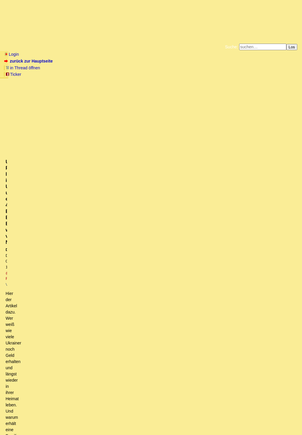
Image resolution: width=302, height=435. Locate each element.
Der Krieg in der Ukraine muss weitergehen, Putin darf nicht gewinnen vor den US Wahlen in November (116, 250)
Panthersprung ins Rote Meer (40, 239)
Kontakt (54, 419)
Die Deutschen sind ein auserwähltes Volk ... (53, 333)
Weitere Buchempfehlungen (163, 73)
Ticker (100, 61)
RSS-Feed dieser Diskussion (271, 151)
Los (292, 47)
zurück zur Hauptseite (29, 61)
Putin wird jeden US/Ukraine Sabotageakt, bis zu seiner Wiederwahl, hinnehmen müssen (110, 194)
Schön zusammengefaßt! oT (55, 311)
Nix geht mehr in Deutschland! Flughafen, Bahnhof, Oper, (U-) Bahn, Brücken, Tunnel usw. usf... (100, 344)
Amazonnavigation (208, 73)
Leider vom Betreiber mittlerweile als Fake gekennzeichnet (83, 283)
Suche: (231, 47)
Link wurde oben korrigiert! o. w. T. (44, 172)
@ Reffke (83, 99)
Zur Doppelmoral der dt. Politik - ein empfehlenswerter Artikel (68, 378)
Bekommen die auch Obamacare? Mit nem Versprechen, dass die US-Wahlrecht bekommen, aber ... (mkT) (133, 272)
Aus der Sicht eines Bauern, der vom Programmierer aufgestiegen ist (89, 305)
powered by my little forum (151, 428)
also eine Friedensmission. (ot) (45, 328)
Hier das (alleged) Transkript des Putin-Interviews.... (73, 255)
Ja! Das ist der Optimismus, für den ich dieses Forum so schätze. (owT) (82, 339)
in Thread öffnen (72, 61)
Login (11, 54)
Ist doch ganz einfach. (42, 356)
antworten (21, 139)
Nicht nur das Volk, (30, 372)
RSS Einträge (15, 419)
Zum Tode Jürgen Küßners (132, 69)
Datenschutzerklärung (219, 69)
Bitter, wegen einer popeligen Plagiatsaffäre (64, 222)
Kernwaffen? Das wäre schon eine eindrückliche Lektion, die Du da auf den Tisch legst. (108, 211)
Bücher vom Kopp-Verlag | (179, 69)
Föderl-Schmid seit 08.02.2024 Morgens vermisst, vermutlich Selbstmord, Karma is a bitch (103, 216)
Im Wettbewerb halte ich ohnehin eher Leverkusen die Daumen (74, 367)
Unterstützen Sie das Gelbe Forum (68, 73)
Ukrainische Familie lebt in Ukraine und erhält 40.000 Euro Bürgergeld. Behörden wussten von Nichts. (117, 350)
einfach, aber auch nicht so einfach (57, 361)
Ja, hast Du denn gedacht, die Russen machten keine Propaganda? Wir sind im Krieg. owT (117, 289)
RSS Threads (36, 419)
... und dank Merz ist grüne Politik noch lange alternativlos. (74, 183)
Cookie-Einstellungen (243, 73)
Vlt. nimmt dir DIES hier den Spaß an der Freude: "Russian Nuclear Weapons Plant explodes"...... (114, 188)
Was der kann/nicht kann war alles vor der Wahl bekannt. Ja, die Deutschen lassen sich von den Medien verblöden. (122, 177)
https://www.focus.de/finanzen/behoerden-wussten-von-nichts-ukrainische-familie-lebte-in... (89, 125)
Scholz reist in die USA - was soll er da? (53, 244)
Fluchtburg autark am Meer (86, 69)
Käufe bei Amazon (122, 73)
